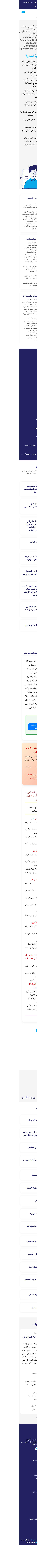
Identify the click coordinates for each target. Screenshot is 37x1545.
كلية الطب (30, 1482)
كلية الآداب (30, 1485)
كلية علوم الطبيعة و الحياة (25, 1478)
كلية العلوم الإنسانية (27, 1488)
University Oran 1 (16, 1540)
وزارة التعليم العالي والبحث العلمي (22, 1460)
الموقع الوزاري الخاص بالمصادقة (18, 726)
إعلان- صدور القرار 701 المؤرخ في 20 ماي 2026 (19, 1338)
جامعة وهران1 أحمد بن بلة (25, 1464)
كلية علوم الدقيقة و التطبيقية (24, 1475)
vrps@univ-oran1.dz (27, 1525)
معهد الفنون (29, 1505)
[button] (20, 1417)
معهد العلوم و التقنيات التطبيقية (23, 1492)
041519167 (29, 1531)
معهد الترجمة (29, 1499)
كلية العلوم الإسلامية (27, 1495)
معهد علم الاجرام (28, 1502)
